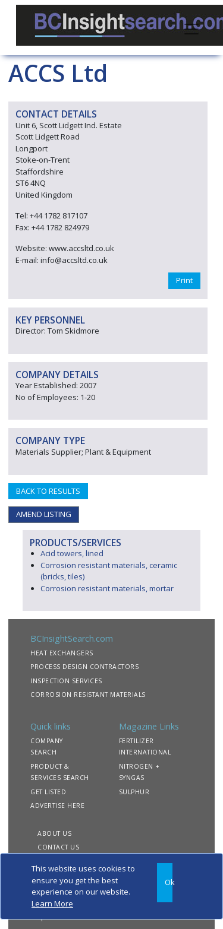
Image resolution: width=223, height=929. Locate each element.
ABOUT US (54, 833)
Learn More (52, 903)
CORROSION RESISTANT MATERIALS (88, 694)
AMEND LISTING (43, 514)
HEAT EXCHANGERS (61, 653)
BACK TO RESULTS (48, 491)
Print (184, 280)
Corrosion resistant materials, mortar (107, 588)
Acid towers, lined (71, 553)
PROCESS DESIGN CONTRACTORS (84, 666)
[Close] (164, 882)
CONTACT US (58, 847)
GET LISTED (48, 792)
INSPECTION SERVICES (66, 681)
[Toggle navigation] (191, 28)
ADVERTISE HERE (57, 805)
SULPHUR (134, 792)
